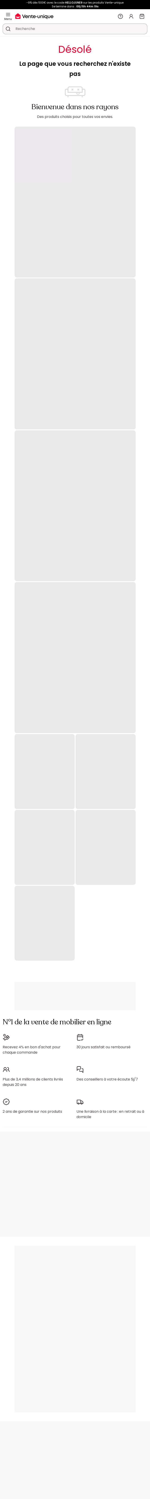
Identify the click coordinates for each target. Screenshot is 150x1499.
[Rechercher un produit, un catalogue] (8, 28)
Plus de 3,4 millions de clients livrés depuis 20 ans (33, 1082)
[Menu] (8, 14)
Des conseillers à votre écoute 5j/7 (107, 1079)
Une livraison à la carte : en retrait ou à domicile (110, 1114)
